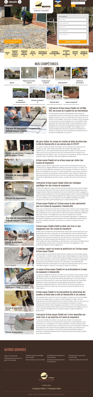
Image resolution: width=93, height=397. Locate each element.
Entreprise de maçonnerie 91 (66, 53)
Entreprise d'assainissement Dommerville (56, 360)
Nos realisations (13, 41)
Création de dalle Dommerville (78, 360)
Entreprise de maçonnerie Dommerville (77, 356)
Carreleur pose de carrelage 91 (24, 53)
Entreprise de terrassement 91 (42, 53)
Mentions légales (58, 394)
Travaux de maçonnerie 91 (83, 53)
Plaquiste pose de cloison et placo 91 (15, 53)
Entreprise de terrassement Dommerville (56, 356)
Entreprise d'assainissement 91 (55, 53)
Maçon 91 (7, 53)
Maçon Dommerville (10, 356)
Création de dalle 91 (75, 53)
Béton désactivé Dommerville (35, 360)
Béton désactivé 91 (33, 53)
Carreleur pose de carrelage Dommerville (34, 356)
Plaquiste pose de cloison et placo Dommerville (13, 359)
